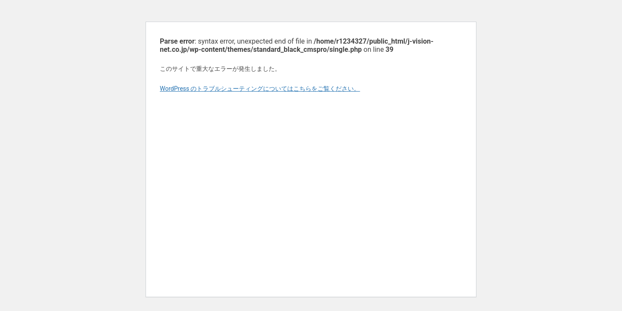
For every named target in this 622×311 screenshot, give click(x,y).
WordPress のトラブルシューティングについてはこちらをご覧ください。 (260, 88)
